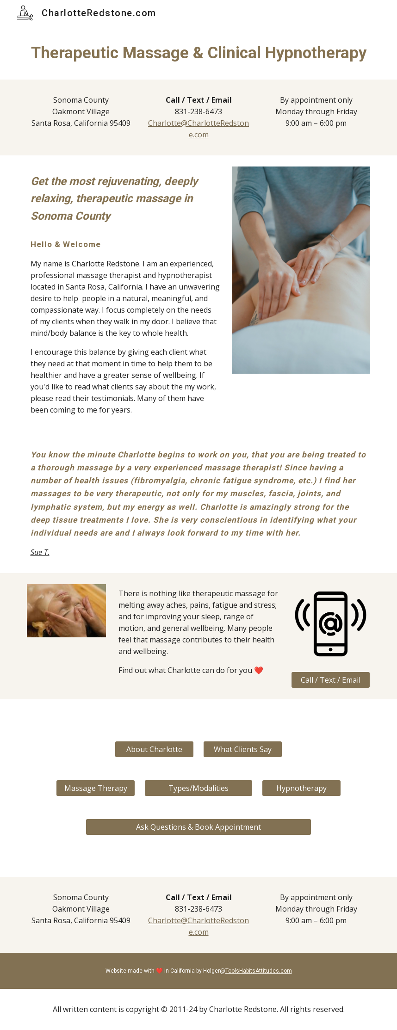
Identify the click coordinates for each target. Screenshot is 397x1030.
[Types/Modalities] (199, 788)
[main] (199, 52)
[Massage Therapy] (95, 788)
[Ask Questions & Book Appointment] (198, 826)
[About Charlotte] (154, 749)
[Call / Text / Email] (331, 679)
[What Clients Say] (243, 749)
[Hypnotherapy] (301, 788)
